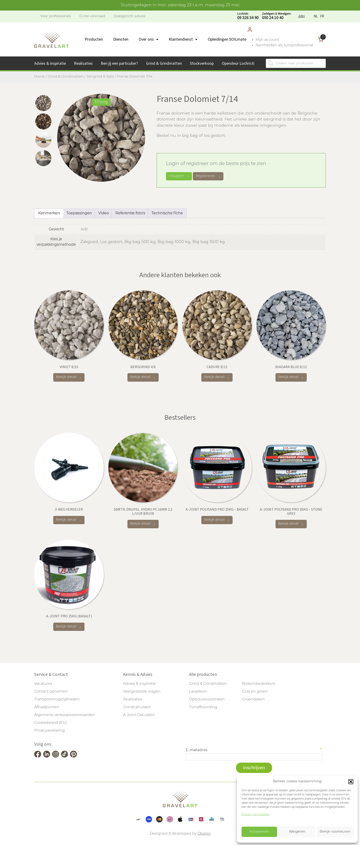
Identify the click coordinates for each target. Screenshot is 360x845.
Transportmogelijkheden (57, 699)
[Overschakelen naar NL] (316, 16)
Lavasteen (198, 692)
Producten (94, 39)
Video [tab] (103, 213)
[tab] (43, 103)
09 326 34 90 (248, 16)
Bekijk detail (69, 377)
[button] (351, 781)
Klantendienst (181, 39)
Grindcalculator (137, 707)
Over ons (146, 39)
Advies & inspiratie (50, 63)
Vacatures (43, 684)
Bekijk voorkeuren (335, 832)
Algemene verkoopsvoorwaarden (64, 715)
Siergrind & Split (100, 76)
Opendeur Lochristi (238, 63)
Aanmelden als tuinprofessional (284, 45)
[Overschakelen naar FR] (322, 16)
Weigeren (297, 832)
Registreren (208, 176)
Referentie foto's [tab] (130, 213)
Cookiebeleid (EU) (50, 723)
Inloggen (179, 176)
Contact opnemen (51, 692)
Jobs (301, 16)
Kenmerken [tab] (49, 213)
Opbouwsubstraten (207, 699)
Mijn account (267, 40)
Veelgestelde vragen (141, 692)
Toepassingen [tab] (79, 213)
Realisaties (83, 63)
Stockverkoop (202, 63)
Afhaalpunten (46, 707)
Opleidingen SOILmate (227, 39)
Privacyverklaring (49, 731)
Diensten (120, 39)
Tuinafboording (203, 707)
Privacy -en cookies (256, 814)
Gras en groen (255, 692)
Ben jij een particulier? (119, 63)
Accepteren (259, 832)
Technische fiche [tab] (167, 213)
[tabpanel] (101, 138)
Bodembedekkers (258, 684)
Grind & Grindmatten (164, 63)
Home (39, 76)
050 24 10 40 (276, 16)
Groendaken (253, 699)
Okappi (204, 834)
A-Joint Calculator (139, 715)
